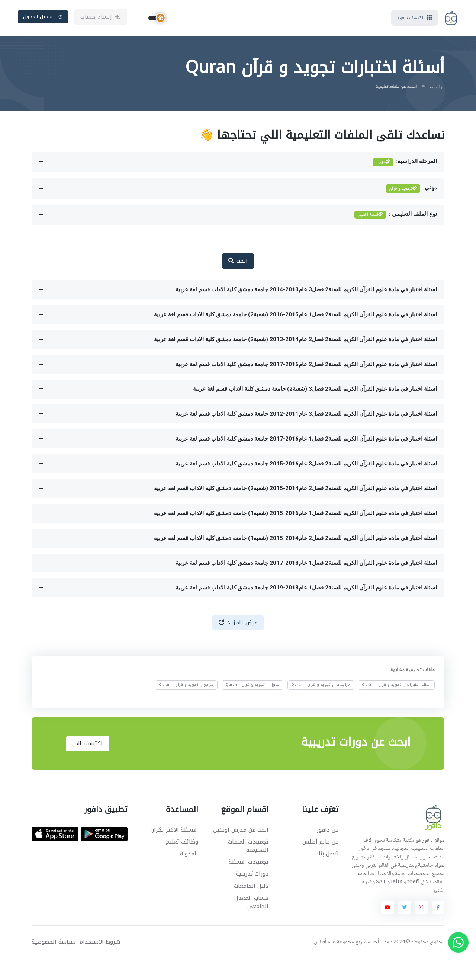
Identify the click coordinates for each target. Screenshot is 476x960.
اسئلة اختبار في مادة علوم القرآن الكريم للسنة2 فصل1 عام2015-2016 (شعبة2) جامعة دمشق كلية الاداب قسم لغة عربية (295, 315)
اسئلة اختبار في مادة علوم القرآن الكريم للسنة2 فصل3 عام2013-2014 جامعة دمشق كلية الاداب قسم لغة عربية (306, 291)
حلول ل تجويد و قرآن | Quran (252, 686)
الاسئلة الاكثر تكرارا (174, 831)
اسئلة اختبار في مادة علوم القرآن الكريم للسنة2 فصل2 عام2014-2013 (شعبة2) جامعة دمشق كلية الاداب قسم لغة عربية (295, 340)
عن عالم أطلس (320, 843)
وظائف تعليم (182, 843)
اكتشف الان (87, 744)
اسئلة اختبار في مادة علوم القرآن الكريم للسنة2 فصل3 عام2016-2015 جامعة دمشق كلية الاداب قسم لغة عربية (306, 464)
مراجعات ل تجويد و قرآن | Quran (320, 686)
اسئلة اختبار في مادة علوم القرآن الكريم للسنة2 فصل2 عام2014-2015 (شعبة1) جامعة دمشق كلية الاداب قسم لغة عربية (295, 539)
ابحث (238, 262)
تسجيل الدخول (43, 17)
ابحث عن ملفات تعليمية (396, 88)
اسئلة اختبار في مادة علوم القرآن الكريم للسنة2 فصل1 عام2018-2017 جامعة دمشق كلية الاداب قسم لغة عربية (306, 564)
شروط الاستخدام (100, 943)
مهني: (411, 189)
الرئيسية (437, 88)
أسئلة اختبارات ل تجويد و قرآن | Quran (396, 686)
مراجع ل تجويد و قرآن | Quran (186, 686)
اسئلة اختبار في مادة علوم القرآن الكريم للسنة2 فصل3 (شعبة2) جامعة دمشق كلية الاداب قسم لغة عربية (315, 390)
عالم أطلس (325, 943)
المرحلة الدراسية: (405, 163)
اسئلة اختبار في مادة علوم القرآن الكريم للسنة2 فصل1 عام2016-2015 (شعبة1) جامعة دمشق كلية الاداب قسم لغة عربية (295, 514)
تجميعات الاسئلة (248, 863)
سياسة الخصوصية (53, 943)
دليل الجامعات (251, 887)
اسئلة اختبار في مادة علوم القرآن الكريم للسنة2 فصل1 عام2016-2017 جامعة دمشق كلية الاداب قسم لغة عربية (306, 439)
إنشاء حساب (100, 17)
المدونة (189, 854)
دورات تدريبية (252, 875)
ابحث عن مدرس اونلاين (240, 831)
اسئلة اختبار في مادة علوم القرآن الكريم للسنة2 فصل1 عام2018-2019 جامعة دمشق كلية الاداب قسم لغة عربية (306, 589)
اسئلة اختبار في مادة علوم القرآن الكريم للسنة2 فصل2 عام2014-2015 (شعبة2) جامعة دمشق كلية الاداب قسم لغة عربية (295, 489)
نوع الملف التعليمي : (395, 216)
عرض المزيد (238, 623)
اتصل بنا (329, 854)
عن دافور (328, 831)
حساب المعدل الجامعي (251, 903)
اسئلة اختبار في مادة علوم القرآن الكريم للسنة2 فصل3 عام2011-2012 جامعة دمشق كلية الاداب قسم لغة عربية (306, 415)
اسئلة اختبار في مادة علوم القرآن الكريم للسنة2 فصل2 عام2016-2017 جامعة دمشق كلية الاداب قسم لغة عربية (306, 365)
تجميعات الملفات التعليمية (248, 847)
